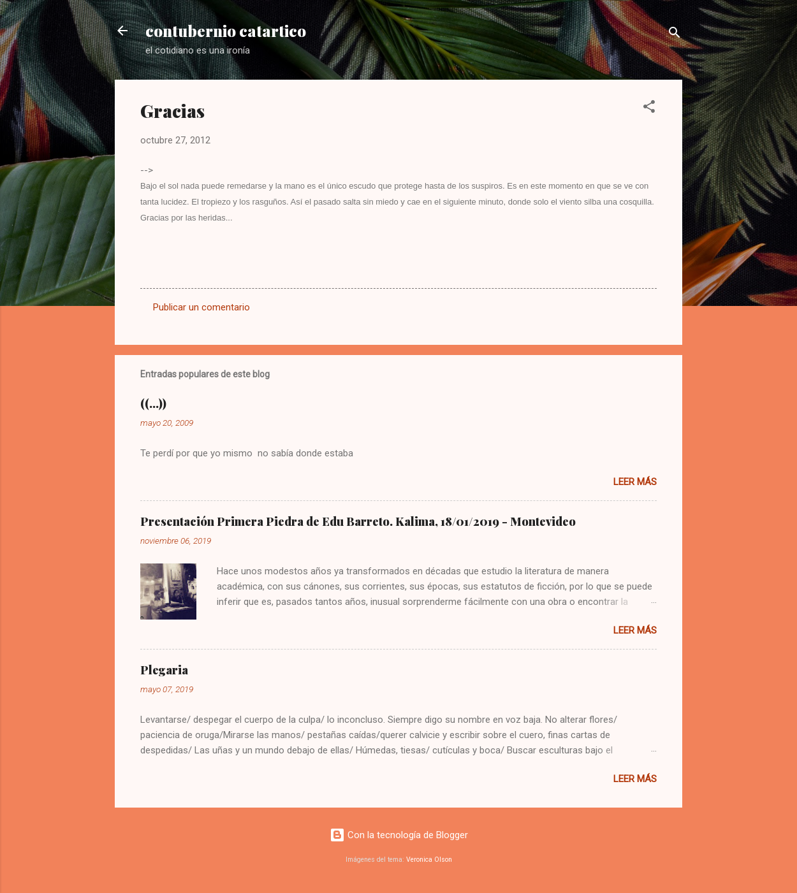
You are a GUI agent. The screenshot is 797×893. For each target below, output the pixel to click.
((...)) (153, 403)
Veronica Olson (429, 859)
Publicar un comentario (201, 307)
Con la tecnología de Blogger (399, 835)
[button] (649, 109)
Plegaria (164, 670)
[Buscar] (674, 34)
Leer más (635, 482)
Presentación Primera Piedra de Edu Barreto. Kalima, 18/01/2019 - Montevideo (358, 521)
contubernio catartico (225, 30)
